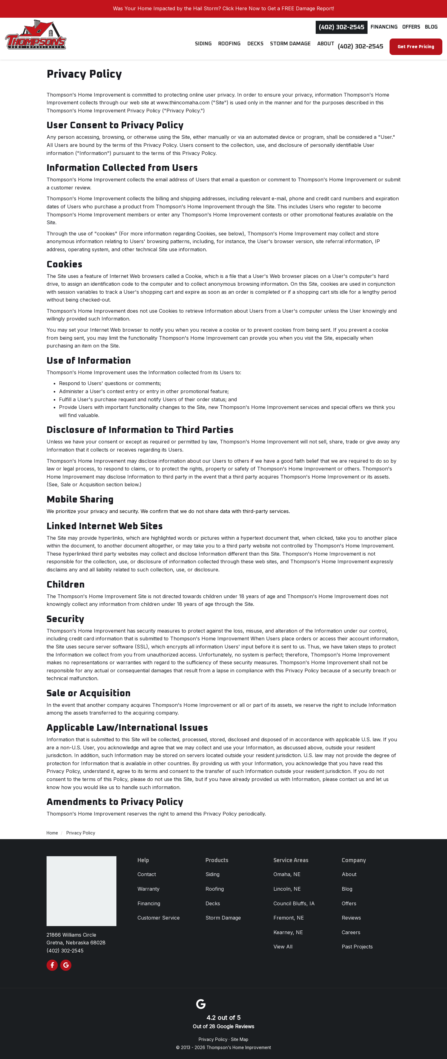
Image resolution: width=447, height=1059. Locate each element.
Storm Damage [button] (292, 46)
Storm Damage (223, 918)
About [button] (326, 46)
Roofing (214, 889)
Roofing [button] (233, 46)
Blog (431, 27)
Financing (384, 27)
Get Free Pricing (416, 46)
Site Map (239, 1039)
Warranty (149, 889)
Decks (212, 903)
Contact (147, 874)
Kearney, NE (288, 932)
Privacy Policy (213, 1039)
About (349, 874)
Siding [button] (208, 46)
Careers (351, 932)
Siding (212, 874)
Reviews (351, 918)
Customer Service (159, 918)
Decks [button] (258, 46)
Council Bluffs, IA (294, 903)
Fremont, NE (288, 918)
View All (282, 946)
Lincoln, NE (287, 889)
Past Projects (357, 946)
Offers (411, 27)
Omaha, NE (286, 874)
